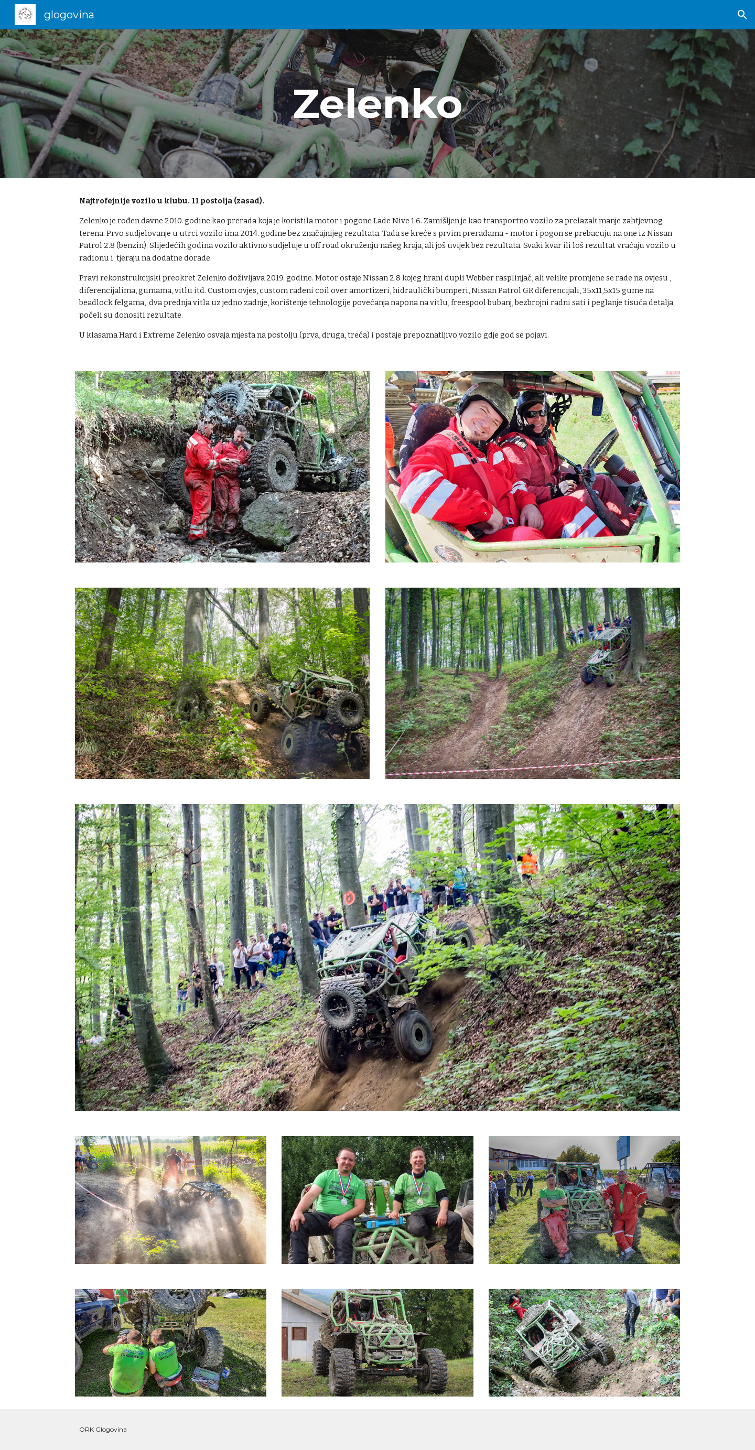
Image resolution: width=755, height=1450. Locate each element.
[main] (377, 103)
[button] (742, 14)
